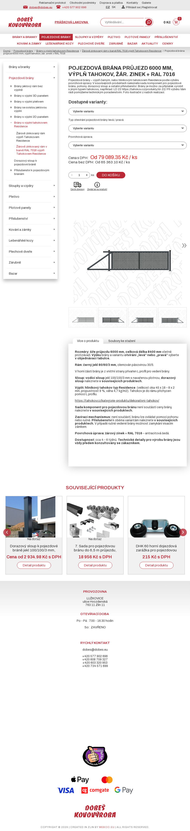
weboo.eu (106, 827)
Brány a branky (24, 37)
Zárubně (116, 43)
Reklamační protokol (52, 2)
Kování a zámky (29, 43)
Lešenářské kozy (60, 43)
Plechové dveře (91, 43)
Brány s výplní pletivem (29, 101)
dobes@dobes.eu (40, 7)
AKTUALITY (150, 43)
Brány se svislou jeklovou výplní (30, 109)
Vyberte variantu (83, 111)
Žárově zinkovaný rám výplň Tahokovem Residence (30, 137)
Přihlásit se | (132, 7)
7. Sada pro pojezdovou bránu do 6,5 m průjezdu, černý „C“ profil (95, 550)
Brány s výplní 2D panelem (31, 116)
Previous (7, 532)
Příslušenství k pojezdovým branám (31, 172)
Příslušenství (166, 37)
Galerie (146, 2)
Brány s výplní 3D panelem (31, 95)
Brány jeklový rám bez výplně (28, 88)
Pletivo (114, 37)
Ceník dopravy (77, 189)
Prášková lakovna (72, 22)
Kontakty (132, 2)
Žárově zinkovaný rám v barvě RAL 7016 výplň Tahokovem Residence (122, 51)
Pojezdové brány (56, 37)
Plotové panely (137, 37)
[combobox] (122, 22)
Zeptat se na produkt (97, 189)
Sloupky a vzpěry (89, 37)
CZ (108, 7)
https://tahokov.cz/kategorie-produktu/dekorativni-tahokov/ (117, 400)
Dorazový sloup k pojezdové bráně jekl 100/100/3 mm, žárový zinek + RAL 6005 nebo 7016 (34, 552)
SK (114, 7)
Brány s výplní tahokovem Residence (57, 51)
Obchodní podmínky (83, 2)
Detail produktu (34, 565)
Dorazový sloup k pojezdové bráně (25, 162)
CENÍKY (167, 43)
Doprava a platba (111, 2)
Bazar (132, 43)
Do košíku (111, 175)
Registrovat (149, 7)
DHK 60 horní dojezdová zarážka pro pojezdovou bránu (156, 550)
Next (183, 532)
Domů (6, 51)
